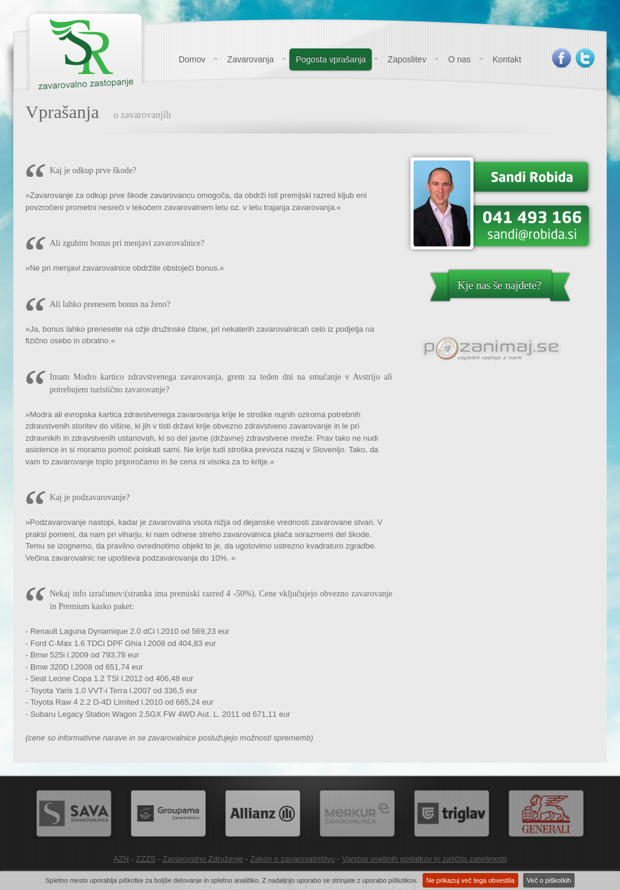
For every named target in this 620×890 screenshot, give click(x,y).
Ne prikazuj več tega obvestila (470, 880)
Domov (192, 59)
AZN (121, 858)
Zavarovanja (250, 59)
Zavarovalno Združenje (203, 858)
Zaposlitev (407, 59)
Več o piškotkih (549, 880)
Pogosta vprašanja (330, 59)
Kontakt (507, 59)
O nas (459, 59)
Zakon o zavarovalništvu (292, 858)
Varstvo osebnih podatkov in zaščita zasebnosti (424, 858)
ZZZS (146, 858)
